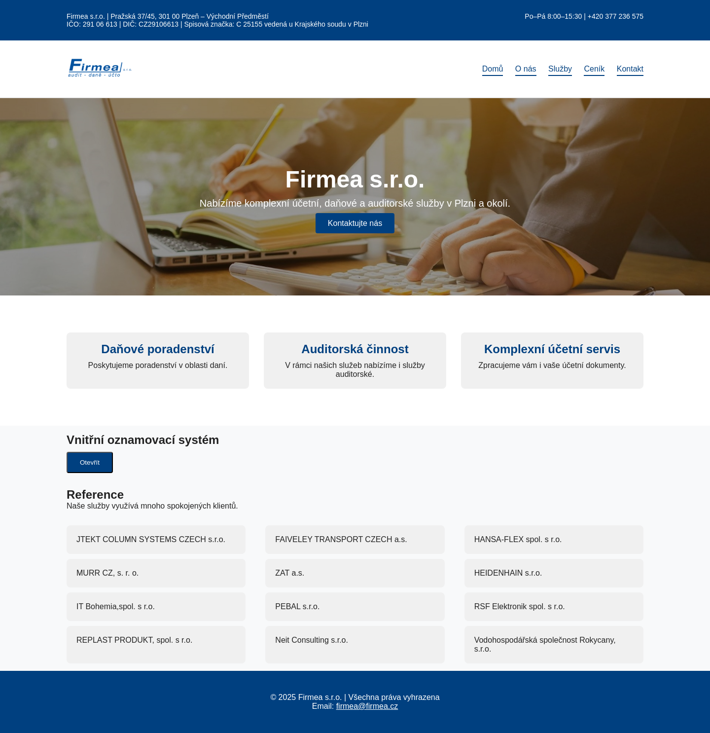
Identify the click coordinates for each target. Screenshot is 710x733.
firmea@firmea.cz (367, 706)
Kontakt (630, 69)
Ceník (594, 69)
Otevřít (90, 462)
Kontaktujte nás (355, 223)
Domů (492, 69)
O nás (525, 69)
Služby (560, 69)
